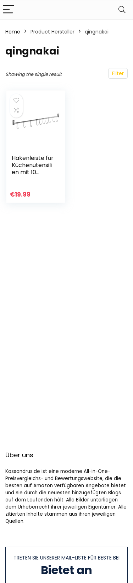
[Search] (122, 9)
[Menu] (8, 9)
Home (12, 31)
